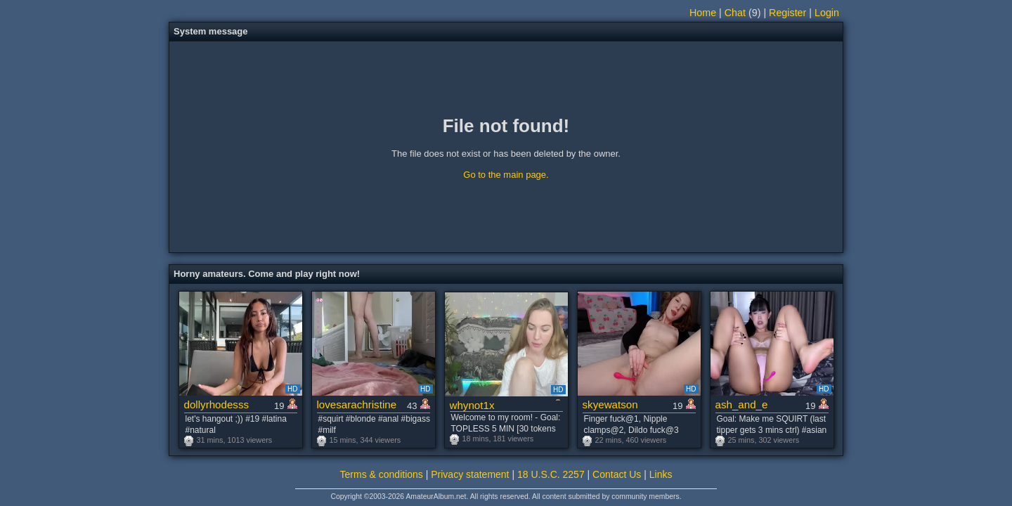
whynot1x (472, 405)
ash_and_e (741, 404)
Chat (735, 12)
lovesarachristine (357, 404)
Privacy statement (470, 474)
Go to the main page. (505, 174)
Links (661, 474)
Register (787, 12)
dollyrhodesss (216, 404)
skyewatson (610, 404)
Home (702, 12)
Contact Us (616, 474)
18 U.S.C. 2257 (551, 474)
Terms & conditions (381, 474)
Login (827, 12)
